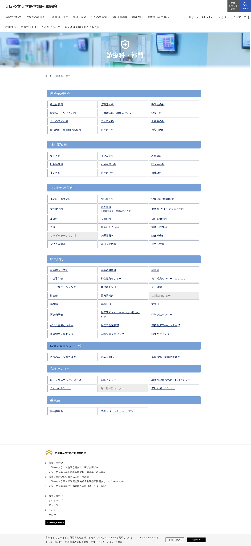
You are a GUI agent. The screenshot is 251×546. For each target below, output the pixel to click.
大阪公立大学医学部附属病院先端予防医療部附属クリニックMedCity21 (87, 481)
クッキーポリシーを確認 (111, 542)
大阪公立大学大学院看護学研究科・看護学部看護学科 (77, 472)
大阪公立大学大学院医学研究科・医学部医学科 (74, 467)
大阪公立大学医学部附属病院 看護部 (69, 476)
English (53, 514)
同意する (196, 540)
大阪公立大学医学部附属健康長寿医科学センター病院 (77, 486)
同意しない (175, 540)
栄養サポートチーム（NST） (117, 411)
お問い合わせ (56, 496)
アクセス (53, 505)
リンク (52, 509)
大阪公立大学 (56, 462)
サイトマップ (56, 500)
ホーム (49, 76)
